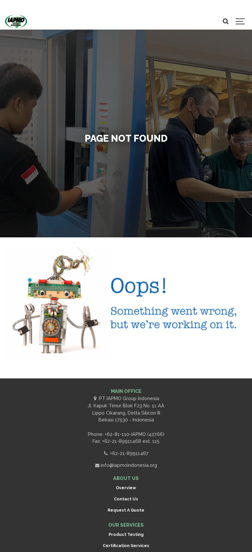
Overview (126, 487)
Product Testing (126, 534)
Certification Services (126, 545)
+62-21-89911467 (125, 453)
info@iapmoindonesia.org (126, 465)
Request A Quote (126, 510)
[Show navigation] (240, 21)
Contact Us (126, 498)
